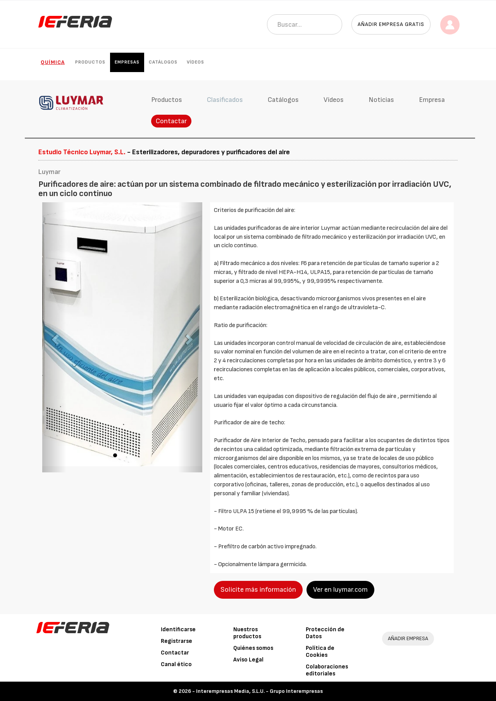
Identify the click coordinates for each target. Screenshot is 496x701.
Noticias (381, 100)
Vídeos (195, 62)
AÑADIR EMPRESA (408, 638)
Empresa (432, 100)
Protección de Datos (325, 633)
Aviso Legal (248, 659)
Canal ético (176, 664)
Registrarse (176, 641)
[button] (54, 337)
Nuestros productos (247, 633)
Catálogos (163, 62)
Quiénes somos (253, 648)
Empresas (127, 62)
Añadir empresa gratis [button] (391, 24)
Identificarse (178, 629)
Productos (90, 62)
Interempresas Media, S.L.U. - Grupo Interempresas (259, 691)
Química (53, 62)
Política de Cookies (320, 651)
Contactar (171, 121)
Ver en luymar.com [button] (340, 590)
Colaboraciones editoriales (327, 670)
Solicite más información (258, 590)
